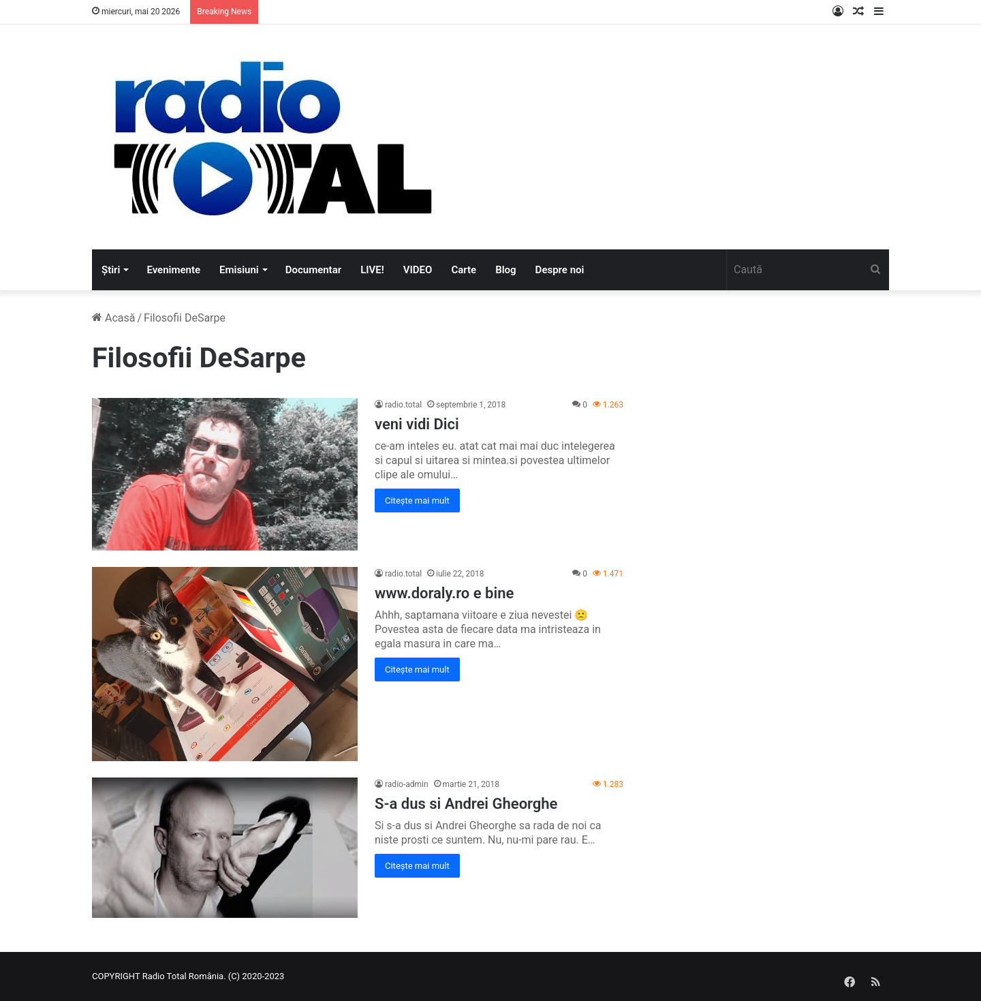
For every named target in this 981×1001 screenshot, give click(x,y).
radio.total (403, 405)
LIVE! (372, 270)
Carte (463, 270)
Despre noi (560, 270)
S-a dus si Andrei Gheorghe (466, 803)
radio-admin (407, 784)
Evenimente (173, 270)
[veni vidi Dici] (225, 474)
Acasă (113, 317)
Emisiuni (239, 270)
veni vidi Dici (417, 424)
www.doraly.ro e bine (444, 593)
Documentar (313, 270)
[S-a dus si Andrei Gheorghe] (225, 847)
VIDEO (418, 270)
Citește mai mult (417, 500)
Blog (505, 270)
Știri (111, 270)
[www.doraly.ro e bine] (225, 664)
